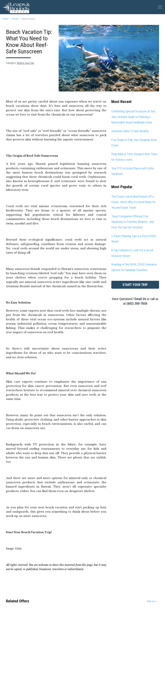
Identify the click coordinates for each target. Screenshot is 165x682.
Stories (15, 18)
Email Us (140, 299)
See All (151, 601)
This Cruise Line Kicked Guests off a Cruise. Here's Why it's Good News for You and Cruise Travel (133, 202)
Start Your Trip (135, 285)
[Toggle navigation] (159, 7)
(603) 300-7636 (136, 303)
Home (5, 18)
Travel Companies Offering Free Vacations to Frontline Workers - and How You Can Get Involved (132, 221)
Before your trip (25, 63)
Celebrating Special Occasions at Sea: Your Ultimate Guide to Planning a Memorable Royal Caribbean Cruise (133, 116)
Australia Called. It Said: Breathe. (130, 131)
